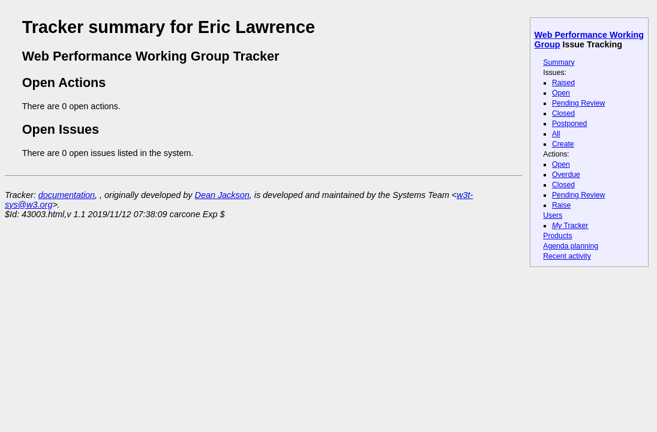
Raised (563, 83)
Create (563, 144)
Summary (558, 62)
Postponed (569, 123)
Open (561, 93)
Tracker (570, 225)
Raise (561, 205)
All (556, 134)
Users (552, 215)
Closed (563, 113)
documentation (66, 195)
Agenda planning (570, 246)
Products (557, 236)
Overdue (566, 174)
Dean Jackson (222, 195)
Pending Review (578, 103)
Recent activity (567, 256)
